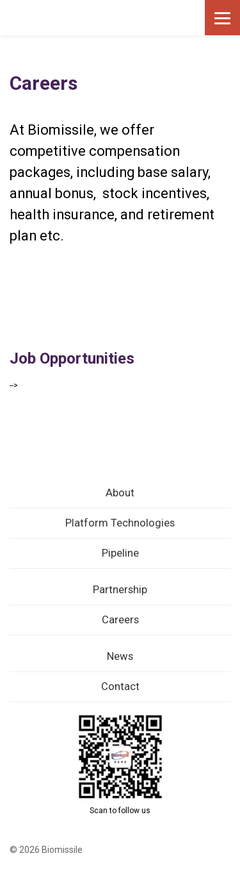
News (120, 656)
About (120, 493)
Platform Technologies (120, 523)
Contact (120, 686)
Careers (120, 620)
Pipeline (120, 553)
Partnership (120, 590)
